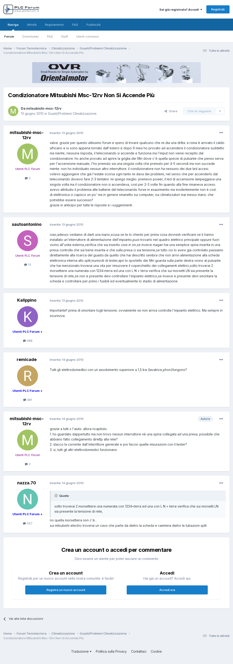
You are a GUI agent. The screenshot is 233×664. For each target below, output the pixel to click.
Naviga (13, 27)
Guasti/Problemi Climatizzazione (72, 113)
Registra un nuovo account (66, 590)
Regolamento (54, 24)
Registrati (218, 9)
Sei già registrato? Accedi (180, 9)
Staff (64, 36)
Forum (9, 36)
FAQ (50, 36)
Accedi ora (167, 590)
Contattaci (138, 651)
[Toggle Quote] (56, 496)
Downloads (30, 36)
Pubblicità (93, 24)
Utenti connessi (87, 36)
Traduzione (81, 651)
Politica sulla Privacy (111, 651)
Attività (32, 24)
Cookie (156, 651)
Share (170, 111)
